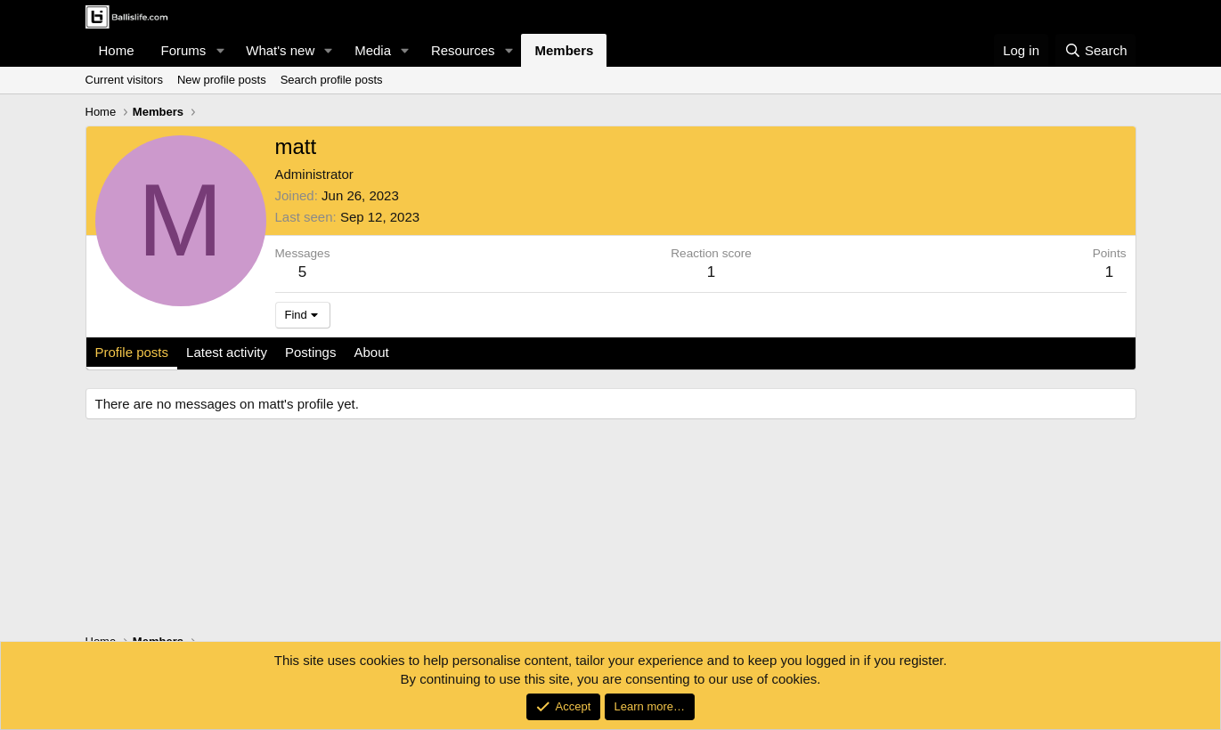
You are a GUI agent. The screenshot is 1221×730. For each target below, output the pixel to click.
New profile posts (221, 79)
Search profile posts (332, 79)
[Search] (1095, 50)
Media (372, 50)
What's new (280, 50)
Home (116, 50)
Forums (184, 50)
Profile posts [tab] (132, 352)
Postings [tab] (311, 352)
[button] (220, 50)
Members (563, 50)
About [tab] (371, 352)
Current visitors (124, 79)
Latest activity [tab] (226, 352)
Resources (463, 50)
